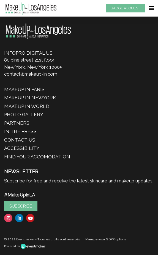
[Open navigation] (151, 8)
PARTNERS (16, 123)
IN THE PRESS (20, 131)
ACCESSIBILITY (21, 148)
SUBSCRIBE (20, 206)
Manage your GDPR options (105, 239)
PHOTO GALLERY (23, 114)
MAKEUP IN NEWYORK (30, 97)
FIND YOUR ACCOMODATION (37, 157)
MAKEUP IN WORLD (26, 106)
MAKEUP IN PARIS (24, 89)
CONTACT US (19, 140)
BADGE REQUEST (125, 8)
